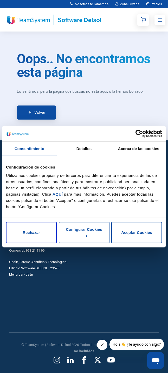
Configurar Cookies (84, 232)
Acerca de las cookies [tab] (138, 148)
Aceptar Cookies (136, 232)
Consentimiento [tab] (29, 148)
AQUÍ (58, 194)
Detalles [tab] (84, 148)
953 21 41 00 (35, 250)
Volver (39, 112)
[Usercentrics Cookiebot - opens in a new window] (139, 134)
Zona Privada (128, 4)
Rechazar (31, 232)
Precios (155, 4)
